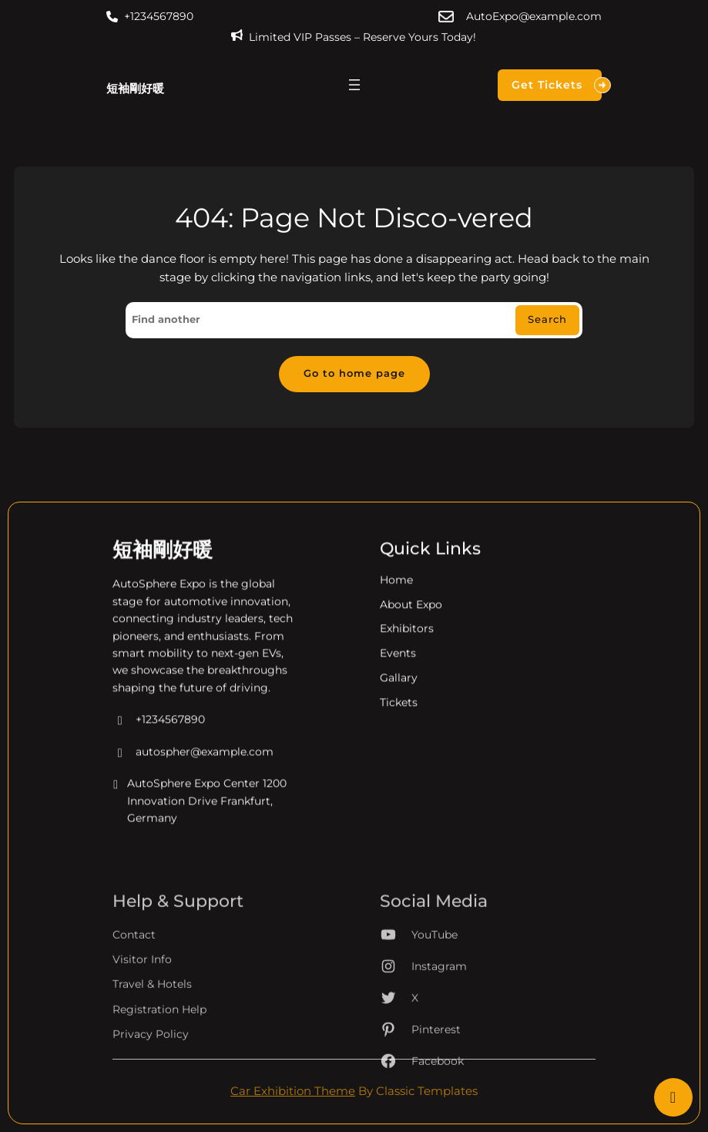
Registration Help (159, 1051)
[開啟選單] (354, 85)
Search (547, 319)
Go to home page (354, 373)
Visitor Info (142, 1001)
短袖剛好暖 (135, 88)
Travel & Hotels (152, 1026)
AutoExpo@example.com (534, 16)
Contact (134, 976)
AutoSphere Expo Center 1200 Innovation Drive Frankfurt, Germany (199, 816)
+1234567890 (158, 16)
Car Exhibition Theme (292, 1091)
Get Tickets (557, 85)
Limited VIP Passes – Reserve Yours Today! (362, 37)
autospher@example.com (192, 766)
